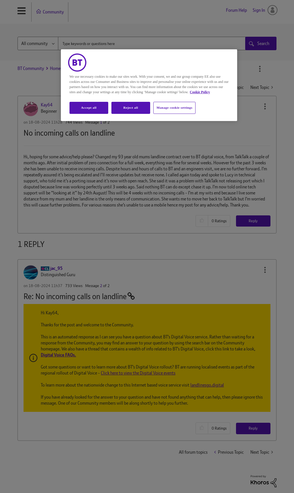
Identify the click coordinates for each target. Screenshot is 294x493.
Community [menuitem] (53, 12)
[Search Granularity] (38, 43)
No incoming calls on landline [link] (192, 68)
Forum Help (236, 10)
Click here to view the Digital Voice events (138, 373)
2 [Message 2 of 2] (101, 285)
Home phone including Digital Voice (128, 68)
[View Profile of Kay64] (47, 105)
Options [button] (259, 68)
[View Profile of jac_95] (56, 268)
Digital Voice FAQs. (58, 355)
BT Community (31, 68)
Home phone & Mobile (70, 68)
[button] (265, 106)
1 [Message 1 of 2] (101, 122)
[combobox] (157, 43)
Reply (253, 220)
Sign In (259, 10)
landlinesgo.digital (207, 385)
